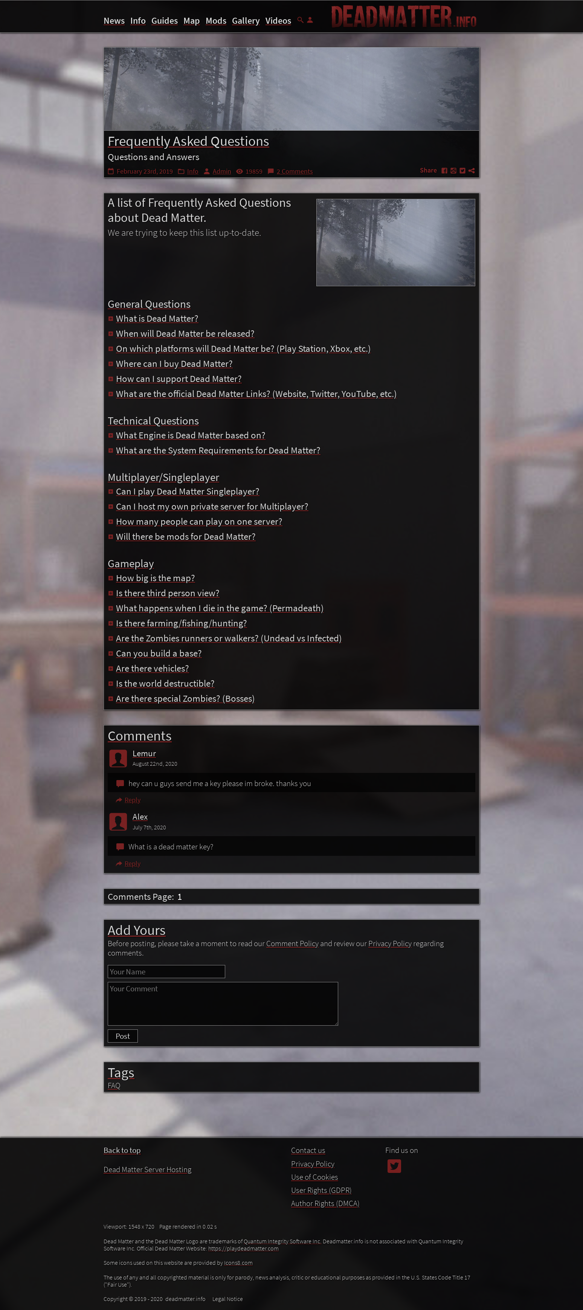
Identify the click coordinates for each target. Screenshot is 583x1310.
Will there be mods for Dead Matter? (182, 536)
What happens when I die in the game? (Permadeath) (216, 608)
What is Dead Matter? (153, 318)
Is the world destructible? (161, 683)
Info (138, 20)
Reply (127, 800)
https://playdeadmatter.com (243, 1248)
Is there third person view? (164, 593)
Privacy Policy (390, 943)
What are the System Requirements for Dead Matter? (214, 450)
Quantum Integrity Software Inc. (283, 1241)
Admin (222, 171)
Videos (278, 20)
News (114, 20)
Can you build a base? (155, 653)
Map (191, 20)
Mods (216, 20)
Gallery (246, 20)
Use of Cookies (314, 1177)
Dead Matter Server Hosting (147, 1169)
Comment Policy (292, 943)
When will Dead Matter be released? (181, 333)
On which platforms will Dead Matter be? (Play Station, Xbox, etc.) (239, 348)
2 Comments (295, 171)
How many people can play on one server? (195, 521)
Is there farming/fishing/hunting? (177, 623)
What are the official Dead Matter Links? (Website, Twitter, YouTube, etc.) (252, 394)
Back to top (122, 1150)
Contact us (308, 1150)
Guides (164, 20)
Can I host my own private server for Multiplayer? (208, 506)
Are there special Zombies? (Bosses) (181, 698)
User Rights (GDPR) (321, 1190)
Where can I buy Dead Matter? (170, 363)
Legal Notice (227, 1298)
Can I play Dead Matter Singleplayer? (183, 491)
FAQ (114, 1085)
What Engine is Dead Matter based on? (187, 435)
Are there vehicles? (148, 668)
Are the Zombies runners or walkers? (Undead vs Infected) (225, 638)
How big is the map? (151, 578)
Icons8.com (238, 1262)
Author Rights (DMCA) (325, 1203)
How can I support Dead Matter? (175, 379)
